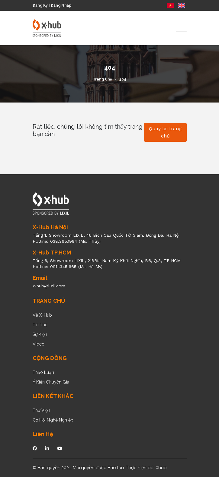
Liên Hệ (43, 434)
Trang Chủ (102, 79)
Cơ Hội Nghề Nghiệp (53, 420)
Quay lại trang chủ (165, 132)
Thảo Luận (43, 372)
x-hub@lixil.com (49, 285)
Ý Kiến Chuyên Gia (51, 382)
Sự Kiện (40, 334)
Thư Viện (41, 410)
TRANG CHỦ (49, 301)
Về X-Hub (42, 315)
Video (39, 344)
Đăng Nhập (61, 5)
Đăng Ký (40, 5)
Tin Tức (40, 324)
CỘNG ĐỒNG (50, 358)
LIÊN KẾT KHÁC (53, 396)
